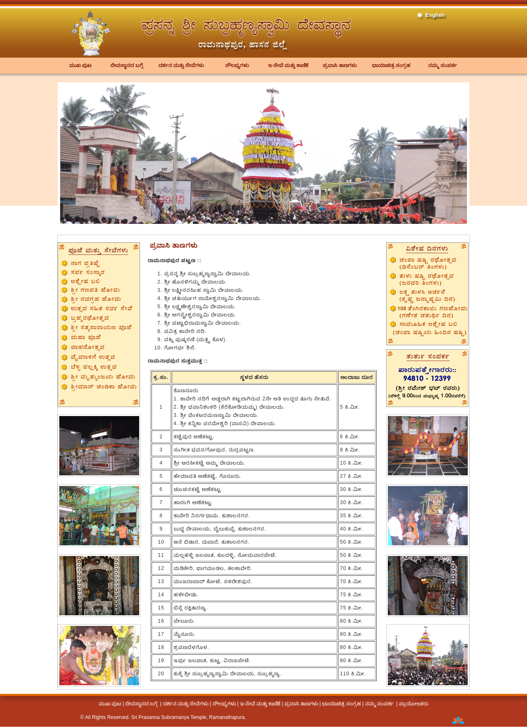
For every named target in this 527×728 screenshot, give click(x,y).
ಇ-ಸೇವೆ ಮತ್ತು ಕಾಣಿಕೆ (288, 65)
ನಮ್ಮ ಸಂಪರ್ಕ (442, 65)
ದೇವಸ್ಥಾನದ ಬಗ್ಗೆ (126, 65)
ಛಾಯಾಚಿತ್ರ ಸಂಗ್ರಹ (391, 65)
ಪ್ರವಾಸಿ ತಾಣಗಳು (339, 65)
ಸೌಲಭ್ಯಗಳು (237, 65)
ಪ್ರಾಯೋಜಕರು (413, 704)
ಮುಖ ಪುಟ (80, 65)
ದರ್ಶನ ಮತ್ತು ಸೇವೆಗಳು (181, 65)
